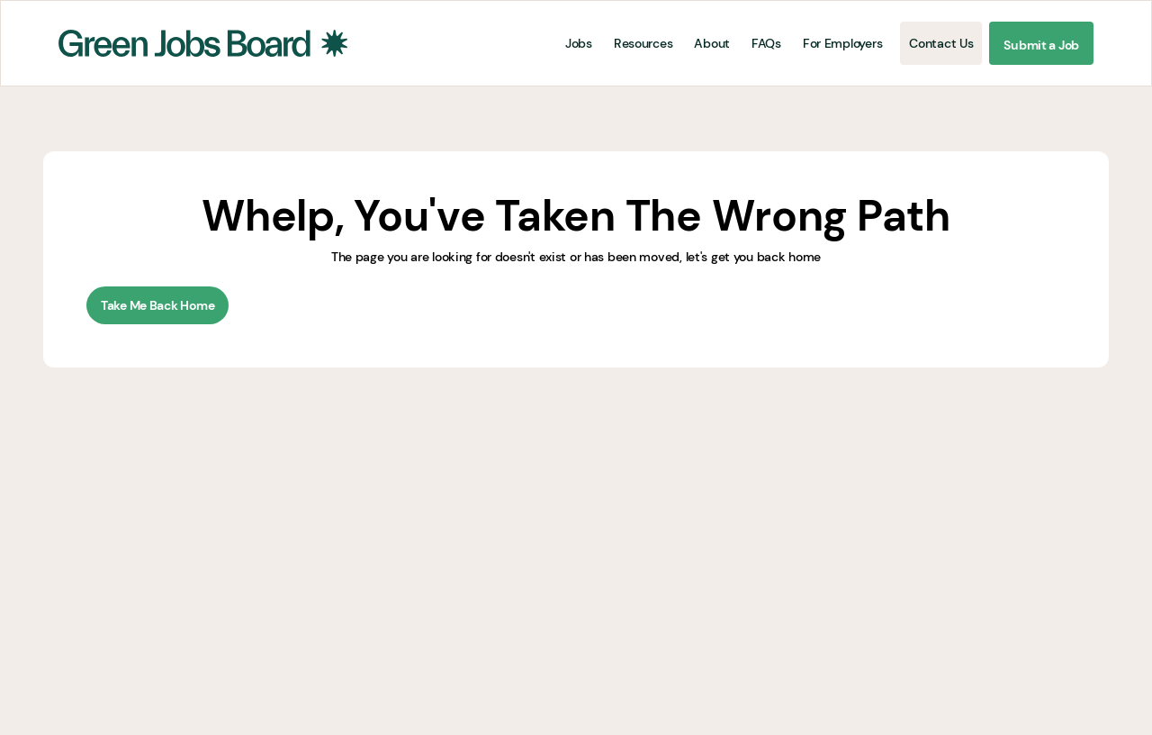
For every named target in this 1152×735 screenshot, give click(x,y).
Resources (643, 43)
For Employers (842, 43)
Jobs (578, 43)
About (712, 43)
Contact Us (941, 43)
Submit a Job (1041, 45)
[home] (203, 43)
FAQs (766, 43)
